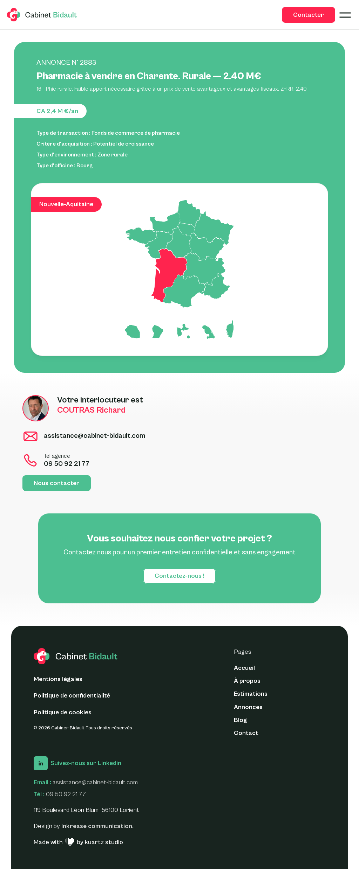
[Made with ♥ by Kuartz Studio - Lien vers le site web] (78, 842)
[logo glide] (42, 14)
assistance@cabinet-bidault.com (95, 782)
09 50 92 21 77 (66, 794)
